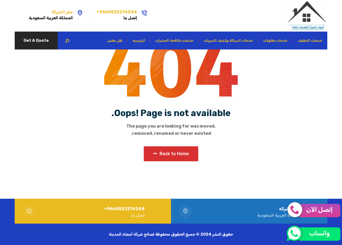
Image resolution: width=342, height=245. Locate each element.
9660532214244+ (116, 11)
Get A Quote (36, 40)
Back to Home (171, 153)
